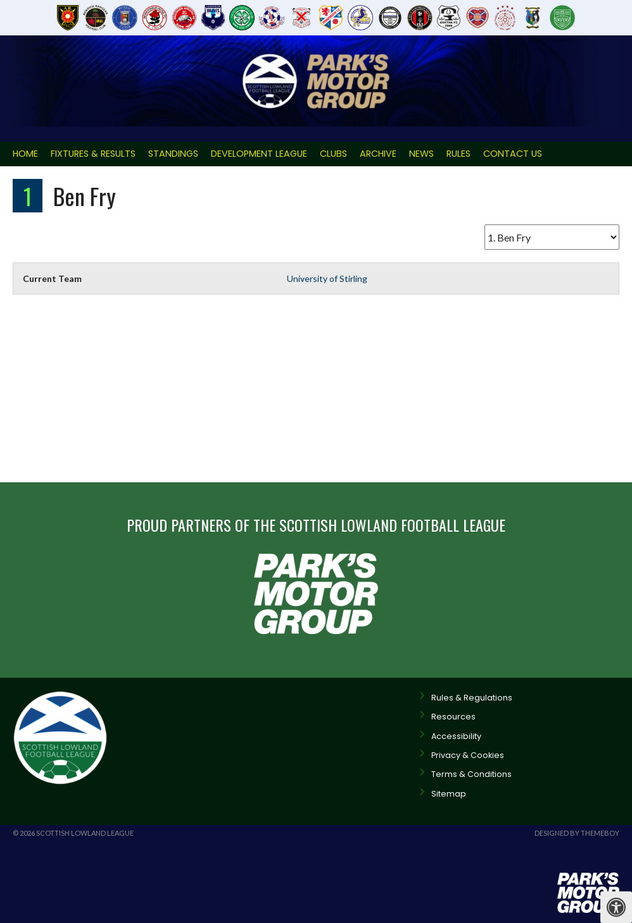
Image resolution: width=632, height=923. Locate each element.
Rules (458, 153)
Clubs (333, 153)
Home (25, 153)
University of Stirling (327, 278)
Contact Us (512, 153)
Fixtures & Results (93, 153)
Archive (378, 153)
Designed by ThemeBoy (576, 833)
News (421, 153)
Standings (173, 153)
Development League (259, 153)
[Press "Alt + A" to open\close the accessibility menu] (616, 907)
